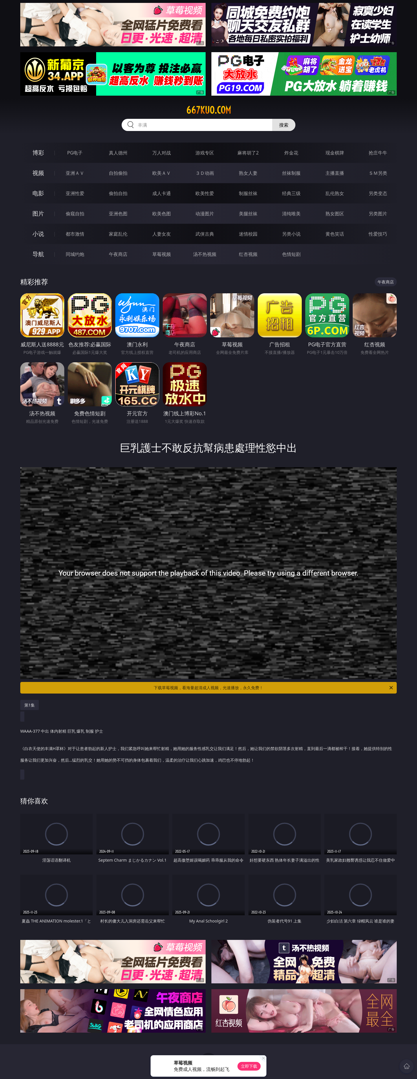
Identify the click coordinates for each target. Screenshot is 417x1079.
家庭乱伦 (118, 234)
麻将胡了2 (248, 153)
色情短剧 (291, 254)
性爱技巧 (378, 234)
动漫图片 (204, 213)
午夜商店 (118, 254)
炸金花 (291, 153)
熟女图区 (334, 213)
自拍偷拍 (118, 173)
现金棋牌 (334, 153)
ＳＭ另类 (378, 173)
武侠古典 (204, 234)
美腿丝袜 (248, 213)
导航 (38, 254)
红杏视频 (248, 254)
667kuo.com (208, 110)
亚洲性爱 (75, 193)
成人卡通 (161, 193)
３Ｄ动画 (204, 173)
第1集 (29, 705)
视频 (38, 173)
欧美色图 (161, 213)
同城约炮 (75, 254)
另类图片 (378, 213)
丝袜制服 (291, 173)
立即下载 (249, 1066)
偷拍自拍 (118, 193)
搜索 (283, 125)
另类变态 (378, 193)
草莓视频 (161, 254)
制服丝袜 (248, 193)
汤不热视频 (204, 254)
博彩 (38, 153)
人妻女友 (161, 234)
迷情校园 (248, 234)
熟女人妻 (248, 173)
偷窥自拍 (75, 213)
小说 (38, 234)
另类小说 (291, 234)
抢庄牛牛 (378, 153)
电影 (38, 193)
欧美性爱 (204, 193)
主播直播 (334, 173)
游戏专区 (204, 153)
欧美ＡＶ (161, 173)
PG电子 (75, 153)
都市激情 (75, 234)
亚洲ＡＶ (75, 173)
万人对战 (161, 153)
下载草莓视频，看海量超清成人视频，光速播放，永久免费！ (274, 687)
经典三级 (291, 193)
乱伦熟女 (334, 193)
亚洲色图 (118, 213)
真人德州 (118, 153)
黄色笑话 (334, 234)
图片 (38, 213)
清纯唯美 (291, 213)
